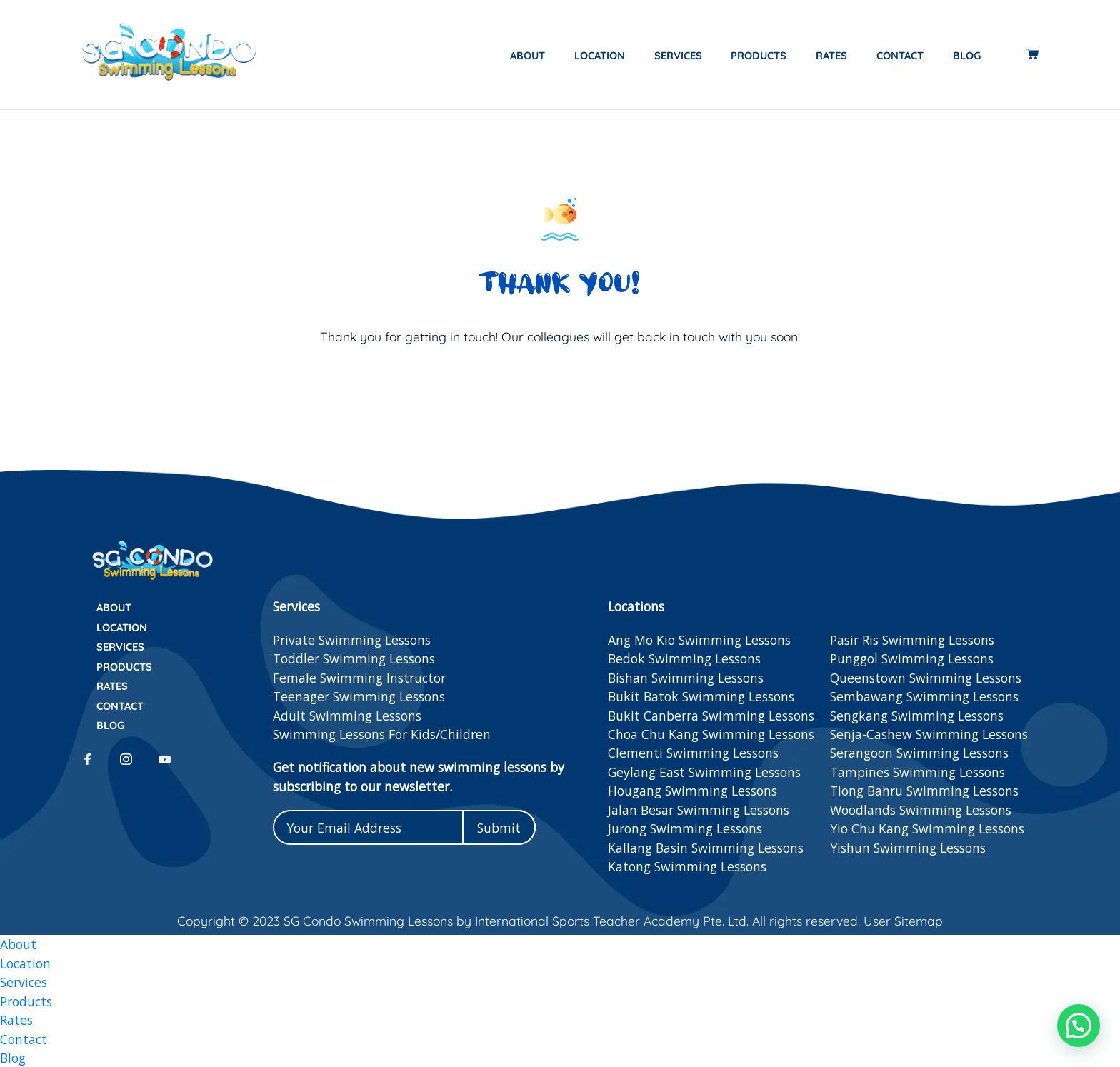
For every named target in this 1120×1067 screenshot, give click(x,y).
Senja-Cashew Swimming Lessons (929, 734)
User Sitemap (901, 920)
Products (758, 55)
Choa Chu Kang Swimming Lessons (711, 734)
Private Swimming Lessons (352, 639)
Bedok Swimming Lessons (684, 658)
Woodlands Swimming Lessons (920, 809)
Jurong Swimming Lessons (685, 828)
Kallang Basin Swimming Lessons (706, 847)
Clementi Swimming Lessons (693, 752)
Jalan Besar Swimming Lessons (698, 809)
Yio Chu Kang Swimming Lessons (927, 828)
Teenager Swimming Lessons (359, 696)
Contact (900, 55)
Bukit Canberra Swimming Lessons (711, 715)
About (527, 55)
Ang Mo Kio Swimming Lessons (699, 639)
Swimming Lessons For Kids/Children (382, 734)
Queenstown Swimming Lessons (925, 677)
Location (599, 55)
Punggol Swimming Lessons (912, 658)
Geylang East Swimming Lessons (704, 772)
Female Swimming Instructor (359, 677)
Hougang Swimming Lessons (692, 790)
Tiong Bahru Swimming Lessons (924, 790)
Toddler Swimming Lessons (354, 658)
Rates (831, 55)
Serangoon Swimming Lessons (919, 752)
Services (678, 55)
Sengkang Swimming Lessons (917, 715)
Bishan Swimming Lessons (686, 677)
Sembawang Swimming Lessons (924, 696)
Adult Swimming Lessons (347, 715)
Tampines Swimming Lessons (917, 772)
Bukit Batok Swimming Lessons (701, 696)
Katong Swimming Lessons (687, 866)
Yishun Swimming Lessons (908, 847)
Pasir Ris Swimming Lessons (912, 639)
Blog (967, 55)
